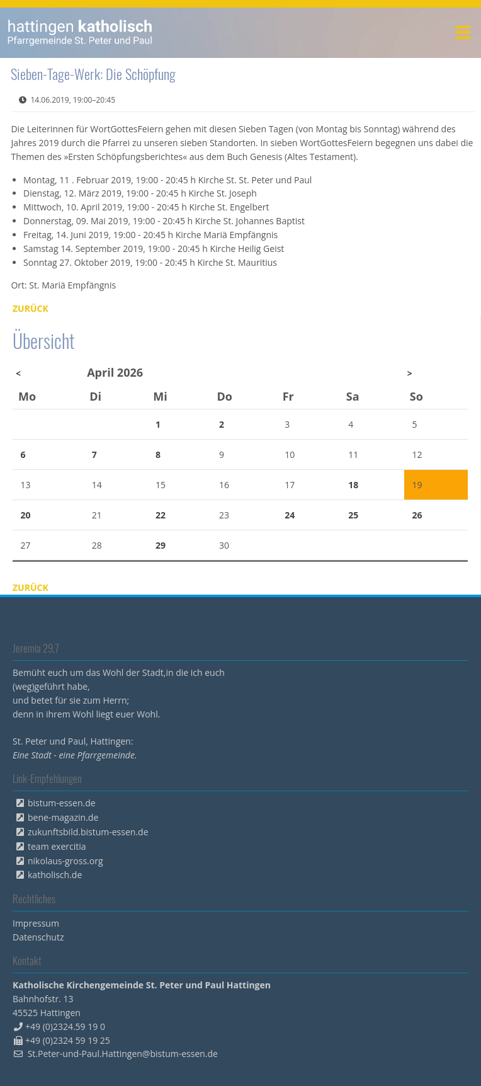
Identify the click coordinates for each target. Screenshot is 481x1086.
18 (353, 485)
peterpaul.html (80, 33)
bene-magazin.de (63, 817)
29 (161, 545)
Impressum (36, 923)
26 (417, 515)
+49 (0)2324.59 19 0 (65, 1026)
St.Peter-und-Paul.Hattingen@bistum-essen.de (123, 1054)
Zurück (30, 308)
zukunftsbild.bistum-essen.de (88, 832)
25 (353, 515)
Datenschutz (38, 937)
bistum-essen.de (62, 803)
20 (26, 515)
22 (161, 515)
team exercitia (57, 846)
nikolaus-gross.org (65, 861)
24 (290, 515)
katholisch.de (55, 875)
